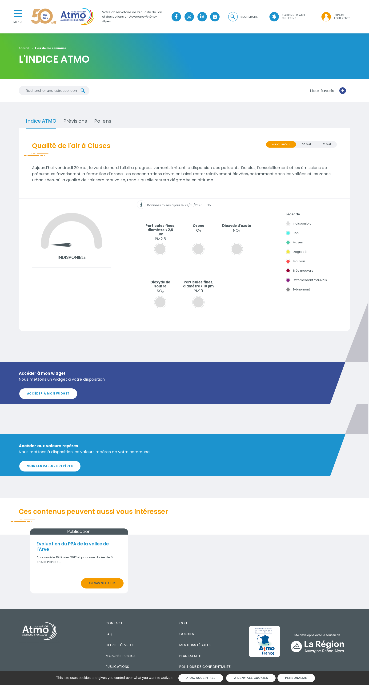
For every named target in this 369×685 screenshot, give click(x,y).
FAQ (109, 634)
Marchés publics (121, 655)
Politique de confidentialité (205, 666)
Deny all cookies (251, 678)
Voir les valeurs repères (50, 466)
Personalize (296, 678)
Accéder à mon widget (48, 393)
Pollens (102, 121)
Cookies (186, 634)
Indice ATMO (41, 121)
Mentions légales (195, 644)
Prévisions (75, 121)
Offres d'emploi (120, 644)
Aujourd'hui (281, 144)
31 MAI (327, 144)
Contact (114, 623)
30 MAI (306, 144)
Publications (117, 666)
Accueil (24, 48)
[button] (243, 16)
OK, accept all (200, 678)
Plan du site (190, 655)
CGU (183, 623)
